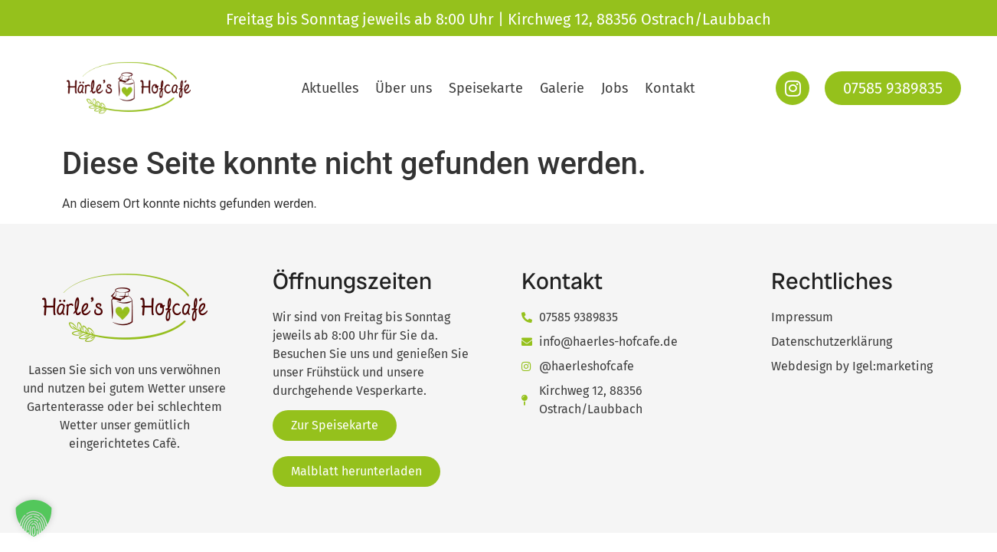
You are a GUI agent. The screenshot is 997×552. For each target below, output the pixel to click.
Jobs (614, 88)
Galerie (562, 88)
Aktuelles (330, 88)
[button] (33, 518)
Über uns (403, 88)
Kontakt (670, 88)
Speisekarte (486, 88)
